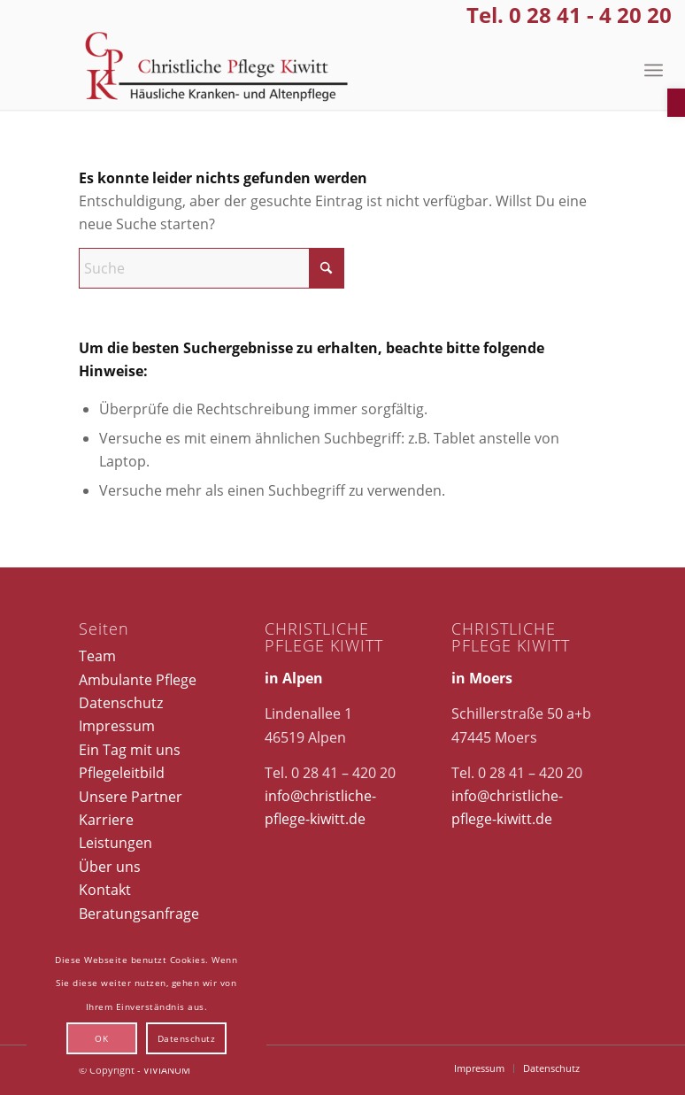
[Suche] (211, 268)
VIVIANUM (166, 1069)
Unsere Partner (130, 796)
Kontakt (105, 889)
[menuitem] (653, 70)
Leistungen (115, 842)
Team (97, 656)
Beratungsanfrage (139, 913)
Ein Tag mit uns (130, 750)
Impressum (117, 726)
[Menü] (653, 70)
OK (101, 1038)
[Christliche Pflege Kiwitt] (217, 70)
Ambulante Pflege (137, 680)
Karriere (106, 819)
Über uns (110, 866)
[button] (676, 103)
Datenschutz (121, 703)
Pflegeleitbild (122, 773)
